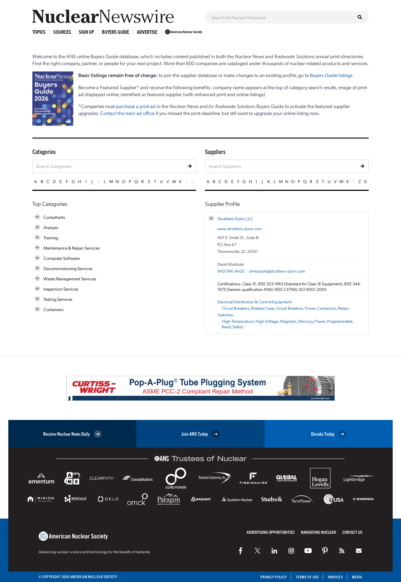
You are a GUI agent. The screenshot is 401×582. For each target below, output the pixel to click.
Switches (225, 314)
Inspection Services (60, 289)
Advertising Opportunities (271, 532)
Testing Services (57, 299)
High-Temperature (238, 321)
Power (319, 321)
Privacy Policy (274, 577)
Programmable (340, 321)
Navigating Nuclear (318, 532)
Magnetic (288, 321)
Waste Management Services (69, 278)
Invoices (335, 577)
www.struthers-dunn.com (239, 228)
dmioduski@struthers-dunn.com (277, 271)
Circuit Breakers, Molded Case (248, 308)
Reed (226, 326)
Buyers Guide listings (331, 75)
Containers (53, 309)
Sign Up (86, 32)
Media (357, 577)
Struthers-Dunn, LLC (235, 218)
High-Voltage (267, 321)
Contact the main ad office (127, 113)
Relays (343, 308)
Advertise (147, 32)
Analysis (50, 227)
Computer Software (61, 258)
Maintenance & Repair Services (71, 248)
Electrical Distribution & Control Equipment (254, 301)
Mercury (305, 321)
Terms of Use (307, 577)
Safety (238, 326)
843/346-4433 (230, 271)
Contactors (326, 308)
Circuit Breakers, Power (296, 308)
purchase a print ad (136, 106)
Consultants (54, 217)
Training (50, 237)
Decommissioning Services (67, 268)
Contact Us (352, 532)
